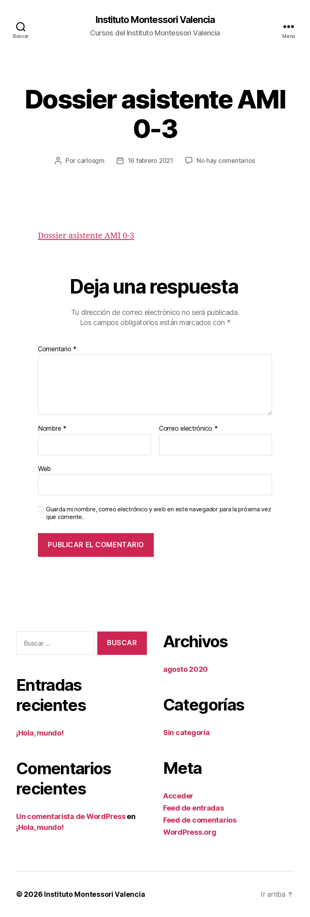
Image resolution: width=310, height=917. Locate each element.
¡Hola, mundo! (40, 733)
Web (44, 469)
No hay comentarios (226, 161)
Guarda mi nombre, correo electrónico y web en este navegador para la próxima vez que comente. (158, 513)
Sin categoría (186, 732)
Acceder (178, 796)
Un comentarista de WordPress (70, 817)
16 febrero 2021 (150, 161)
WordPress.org (189, 832)
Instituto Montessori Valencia (154, 20)
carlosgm (89, 161)
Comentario (57, 349)
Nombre (52, 429)
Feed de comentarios (200, 820)
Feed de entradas (193, 808)
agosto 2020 (185, 669)
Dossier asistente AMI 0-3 (88, 236)
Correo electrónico (188, 429)
